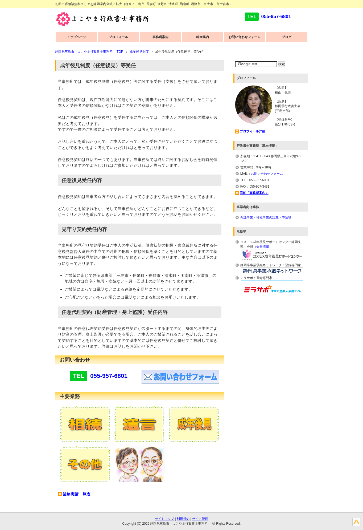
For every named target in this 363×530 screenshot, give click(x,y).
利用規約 (183, 519)
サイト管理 (200, 519)
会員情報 (262, 247)
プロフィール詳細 (252, 131)
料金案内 (202, 37)
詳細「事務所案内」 (254, 193)
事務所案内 (160, 37)
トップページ (76, 37)
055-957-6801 (276, 16)
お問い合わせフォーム (245, 37)
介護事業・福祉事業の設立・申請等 (265, 217)
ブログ (286, 37)
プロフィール (118, 37)
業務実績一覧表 (76, 494)
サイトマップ (164, 519)
